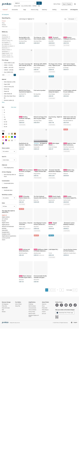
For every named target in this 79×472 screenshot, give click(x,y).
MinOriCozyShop (23, 253)
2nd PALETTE (22, 94)
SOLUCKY (36, 279)
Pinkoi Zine (4, 26)
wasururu (21, 173)
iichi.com (44, 313)
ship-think (36, 226)
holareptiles (22, 147)
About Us (44, 304)
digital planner (5, 224)
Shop (3, 22)
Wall (3, 309)
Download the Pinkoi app (65, 312)
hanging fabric (5, 232)
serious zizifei (17, 5)
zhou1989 (51, 41)
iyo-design (65, 67)
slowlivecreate (37, 253)
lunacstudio (36, 147)
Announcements (32, 307)
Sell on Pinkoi (57, 4)
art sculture (5, 219)
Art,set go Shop (23, 41)
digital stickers (6, 217)
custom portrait (6, 237)
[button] (15, 75)
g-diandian (21, 120)
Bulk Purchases (32, 306)
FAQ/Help (31, 304)
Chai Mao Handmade (68, 147)
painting (4, 228)
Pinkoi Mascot (45, 309)
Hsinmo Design (52, 173)
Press (43, 306)
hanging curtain (6, 234)
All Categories (5, 14)
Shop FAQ (17, 306)
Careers (44, 311)
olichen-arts (22, 200)
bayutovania (52, 200)
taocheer (51, 226)
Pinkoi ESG (44, 307)
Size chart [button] (13, 107)
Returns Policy (32, 313)
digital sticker (5, 222)
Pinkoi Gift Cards (6, 307)
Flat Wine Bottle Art (68, 120)
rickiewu (51, 120)
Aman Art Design (53, 147)
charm (3, 239)
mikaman (65, 173)
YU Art (50, 253)
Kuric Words (52, 67)
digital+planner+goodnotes (9, 236)
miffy (39, 5)
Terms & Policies (32, 309)
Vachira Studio (67, 200)
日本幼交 (34, 5)
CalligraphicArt (67, 41)
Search (39, 3)
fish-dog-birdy (37, 94)
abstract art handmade (8, 226)
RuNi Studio (66, 226)
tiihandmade (22, 67)
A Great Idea (66, 94)
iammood (21, 279)
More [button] (3, 102)
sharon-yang (22, 226)
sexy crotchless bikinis (26, 5)
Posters (4, 220)
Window (4, 24)
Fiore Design (37, 67)
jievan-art (36, 200)
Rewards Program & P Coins (34, 316)
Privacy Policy (32, 311)
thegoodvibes (37, 173)
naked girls (5, 230)
